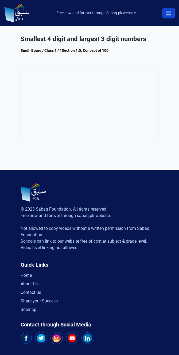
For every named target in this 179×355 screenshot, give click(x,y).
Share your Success (39, 300)
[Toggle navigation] (168, 13)
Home (26, 275)
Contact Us (31, 292)
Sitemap (28, 309)
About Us (29, 283)
